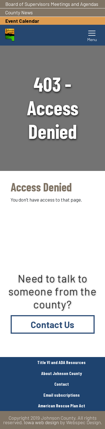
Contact (61, 384)
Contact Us (52, 324)
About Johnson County (61, 373)
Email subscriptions (61, 395)
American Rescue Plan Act (61, 405)
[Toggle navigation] (92, 35)
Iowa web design (41, 422)
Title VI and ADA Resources (61, 362)
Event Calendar (22, 21)
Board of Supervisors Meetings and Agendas (51, 4)
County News (19, 12)
